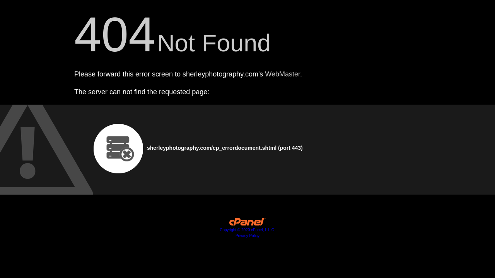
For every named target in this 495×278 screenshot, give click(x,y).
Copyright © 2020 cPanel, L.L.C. (247, 230)
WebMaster (282, 74)
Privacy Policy (247, 236)
